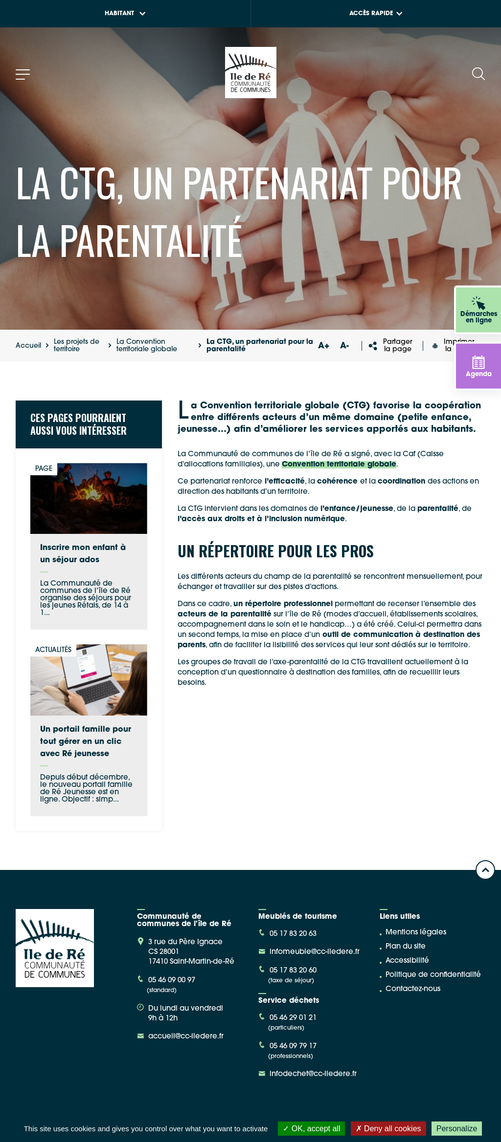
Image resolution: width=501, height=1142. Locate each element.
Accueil (28, 346)
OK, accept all (311, 1128)
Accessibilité (407, 961)
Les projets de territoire (76, 345)
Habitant (125, 14)
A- (344, 346)
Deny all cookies (388, 1128)
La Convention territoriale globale (146, 345)
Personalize (457, 1128)
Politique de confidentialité (433, 975)
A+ (324, 346)
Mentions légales (416, 932)
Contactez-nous (413, 989)
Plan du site (406, 947)
